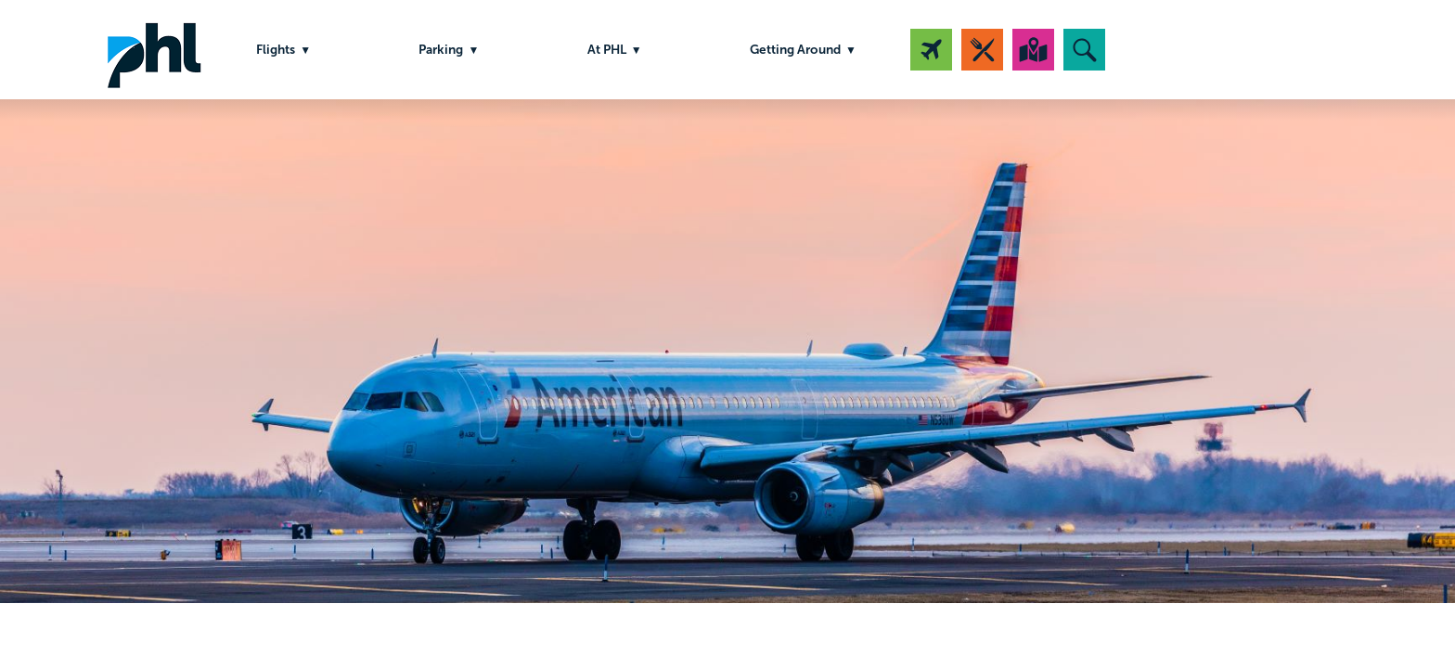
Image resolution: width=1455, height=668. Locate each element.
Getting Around (795, 50)
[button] (1084, 50)
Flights (275, 50)
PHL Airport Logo (154, 49)
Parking (440, 50)
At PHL (606, 50)
